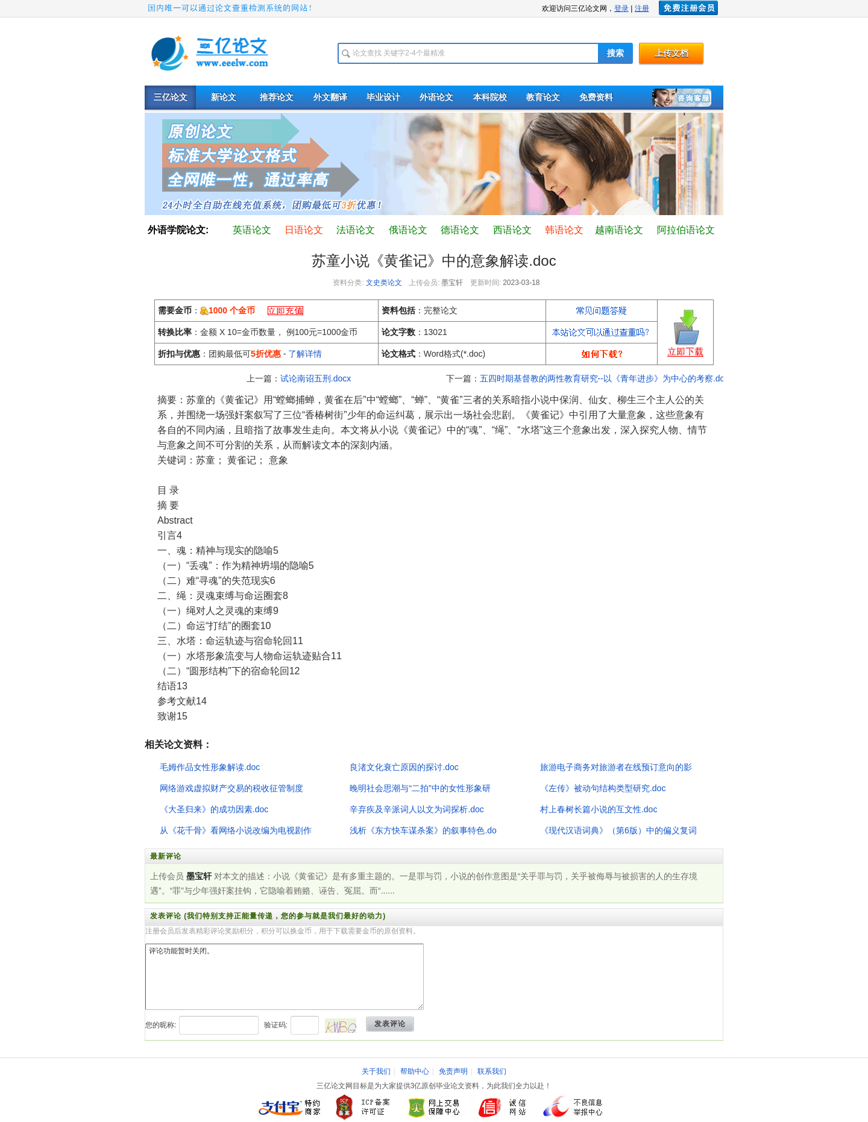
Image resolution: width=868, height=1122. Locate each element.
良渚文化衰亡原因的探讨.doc (404, 767)
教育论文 (543, 97)
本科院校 (490, 97)
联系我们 (491, 1071)
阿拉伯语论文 (686, 230)
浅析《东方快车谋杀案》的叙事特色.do (423, 830)
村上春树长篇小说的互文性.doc (598, 809)
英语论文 (252, 230)
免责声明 (453, 1071)
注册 (642, 8)
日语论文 (304, 230)
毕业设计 (383, 97)
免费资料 (596, 97)
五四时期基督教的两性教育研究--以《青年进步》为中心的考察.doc (604, 378)
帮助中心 (414, 1071)
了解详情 (305, 354)
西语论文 (512, 230)
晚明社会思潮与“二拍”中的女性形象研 (420, 788)
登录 (621, 8)
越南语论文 (619, 230)
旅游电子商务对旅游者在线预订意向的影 (616, 767)
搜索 (615, 53)
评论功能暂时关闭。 (284, 977)
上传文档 (671, 53)
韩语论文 (564, 230)
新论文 (223, 97)
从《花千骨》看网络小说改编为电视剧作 (236, 830)
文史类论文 (384, 282)
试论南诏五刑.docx (315, 378)
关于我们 (376, 1071)
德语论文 (460, 230)
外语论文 (436, 97)
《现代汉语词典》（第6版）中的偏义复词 (618, 830)
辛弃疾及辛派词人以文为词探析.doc (416, 809)
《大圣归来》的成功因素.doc (214, 809)
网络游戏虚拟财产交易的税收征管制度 (231, 788)
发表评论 (390, 1024)
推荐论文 (277, 97)
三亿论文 (170, 97)
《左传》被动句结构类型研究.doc (602, 788)
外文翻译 (330, 97)
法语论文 (355, 230)
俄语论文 (408, 230)
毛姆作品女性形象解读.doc (210, 767)
